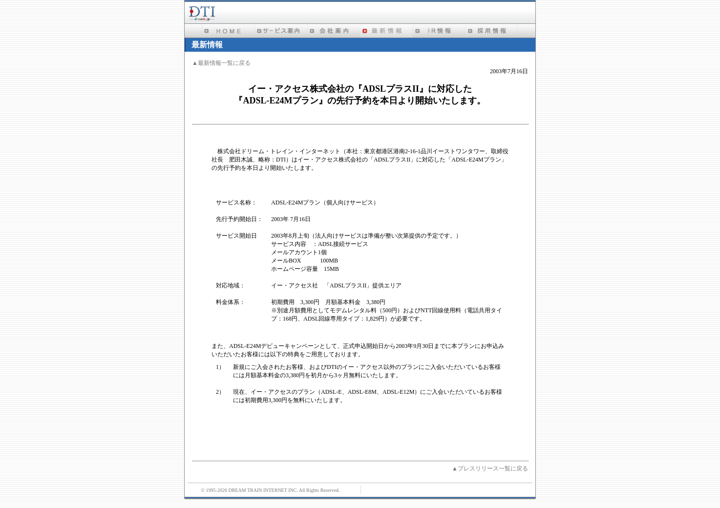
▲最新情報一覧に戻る (221, 63)
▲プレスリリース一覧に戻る (490, 468)
